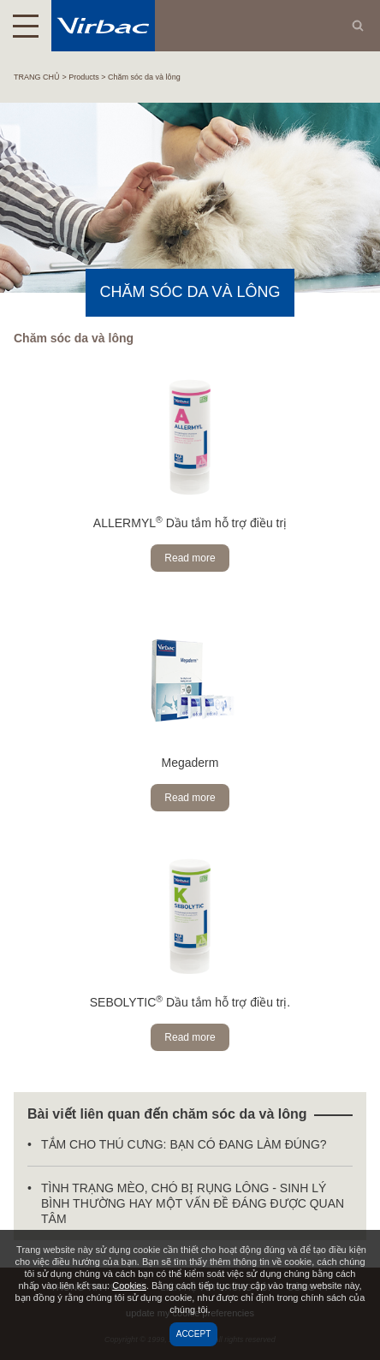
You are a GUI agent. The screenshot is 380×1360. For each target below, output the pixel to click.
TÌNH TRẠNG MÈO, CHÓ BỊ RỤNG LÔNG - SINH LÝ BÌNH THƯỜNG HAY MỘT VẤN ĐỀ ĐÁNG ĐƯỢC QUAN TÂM (192, 1203)
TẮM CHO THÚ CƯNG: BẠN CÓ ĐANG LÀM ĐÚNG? (184, 1144)
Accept (193, 1334)
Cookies (129, 1285)
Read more (189, 558)
